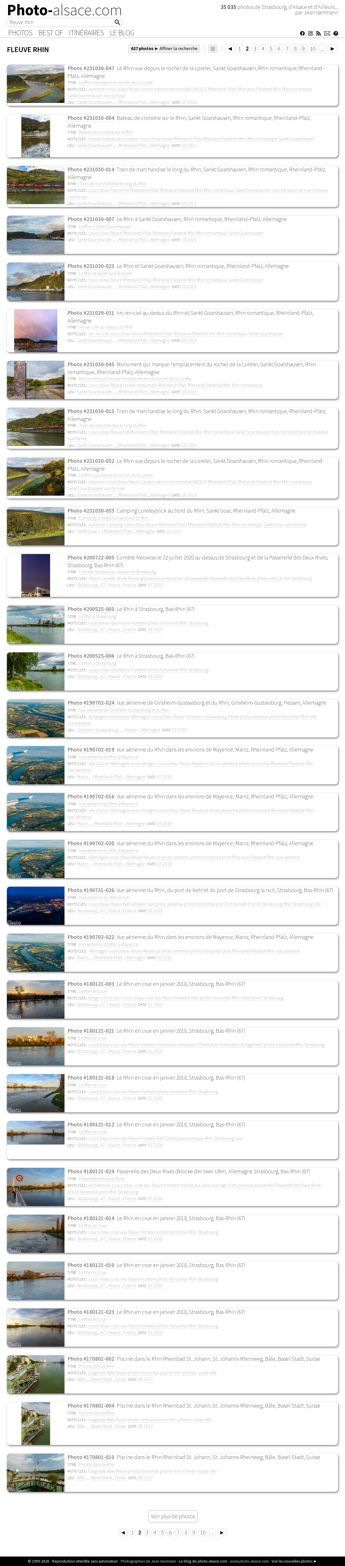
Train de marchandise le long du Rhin (112, 183)
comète (108, 578)
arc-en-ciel (98, 333)
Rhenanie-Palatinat (255, 89)
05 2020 (155, 629)
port (219, 904)
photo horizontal (163, 623)
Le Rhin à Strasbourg (97, 616)
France (129, 585)
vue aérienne (79, 723)
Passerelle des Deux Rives (233, 578)
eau (114, 623)
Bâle (81, 1379)
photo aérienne (254, 716)
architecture (99, 1185)
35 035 (229, 6)
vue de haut (114, 95)
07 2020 (155, 585)
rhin (212, 333)
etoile (122, 578)
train (276, 190)
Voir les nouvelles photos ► (294, 1561)
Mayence (200, 763)
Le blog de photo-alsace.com (203, 1561)
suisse (203, 1372)
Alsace (94, 578)
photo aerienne (169, 904)
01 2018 (155, 1004)
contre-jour (111, 997)
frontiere (139, 623)
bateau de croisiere (120, 138)
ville (313, 716)
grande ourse (152, 578)
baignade (97, 1372)
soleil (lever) (251, 997)
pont (226, 857)
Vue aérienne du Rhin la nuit (104, 897)
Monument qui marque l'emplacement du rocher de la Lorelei (135, 378)
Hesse (233, 716)
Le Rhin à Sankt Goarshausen (105, 226)
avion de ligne (143, 763)
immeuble (166, 1044)
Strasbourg (301, 578)
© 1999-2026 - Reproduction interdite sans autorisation (73, 1561)
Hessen (131, 730)
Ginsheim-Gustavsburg (206, 716)
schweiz (189, 1372)
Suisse (120, 1379)
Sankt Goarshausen (85, 95)
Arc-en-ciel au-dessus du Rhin (105, 327)
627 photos (164, 48)
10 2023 (189, 102)
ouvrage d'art (224, 1185)
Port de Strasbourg (265, 904)
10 (313, 48)
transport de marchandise (304, 190)
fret (126, 190)
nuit (186, 578)
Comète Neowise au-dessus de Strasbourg (117, 571)
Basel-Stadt (101, 1379)
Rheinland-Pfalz (222, 89)
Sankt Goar (274, 524)
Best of (51, 32)
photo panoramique (185, 1138)
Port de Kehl (236, 904)
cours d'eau (117, 89)
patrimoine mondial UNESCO (180, 89)
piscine (166, 1372)
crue (149, 997)
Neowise (173, 578)
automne (96, 89)
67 (103, 585)
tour (238, 1138)
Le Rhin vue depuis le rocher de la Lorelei (116, 82)
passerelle (199, 578)
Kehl (127, 904)
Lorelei (147, 89)
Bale (111, 1372)
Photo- (64, 10)
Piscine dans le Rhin (96, 1366)
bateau (94, 138)
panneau (246, 1185)
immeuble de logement (241, 1044)
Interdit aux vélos (196, 1185)
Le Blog (122, 32)
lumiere (139, 904)
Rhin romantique (297, 89)
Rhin (277, 89)
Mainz (82, 776)
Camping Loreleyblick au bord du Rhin (114, 518)
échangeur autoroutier (109, 716)
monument (147, 385)
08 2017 (145, 1379)
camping (114, 524)
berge (93, 997)
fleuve (134, 89)
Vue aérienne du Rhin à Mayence (108, 757)
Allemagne (160, 102)
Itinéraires (86, 32)
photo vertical (269, 578)
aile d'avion (98, 763)
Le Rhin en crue (93, 991)
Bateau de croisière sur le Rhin (106, 132)
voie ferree (77, 197)
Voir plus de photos (173, 1516)
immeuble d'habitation (198, 1044)
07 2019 (179, 730)
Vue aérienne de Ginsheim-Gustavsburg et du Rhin (124, 710)
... (322, 48)
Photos (20, 32)
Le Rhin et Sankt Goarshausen (105, 273)
